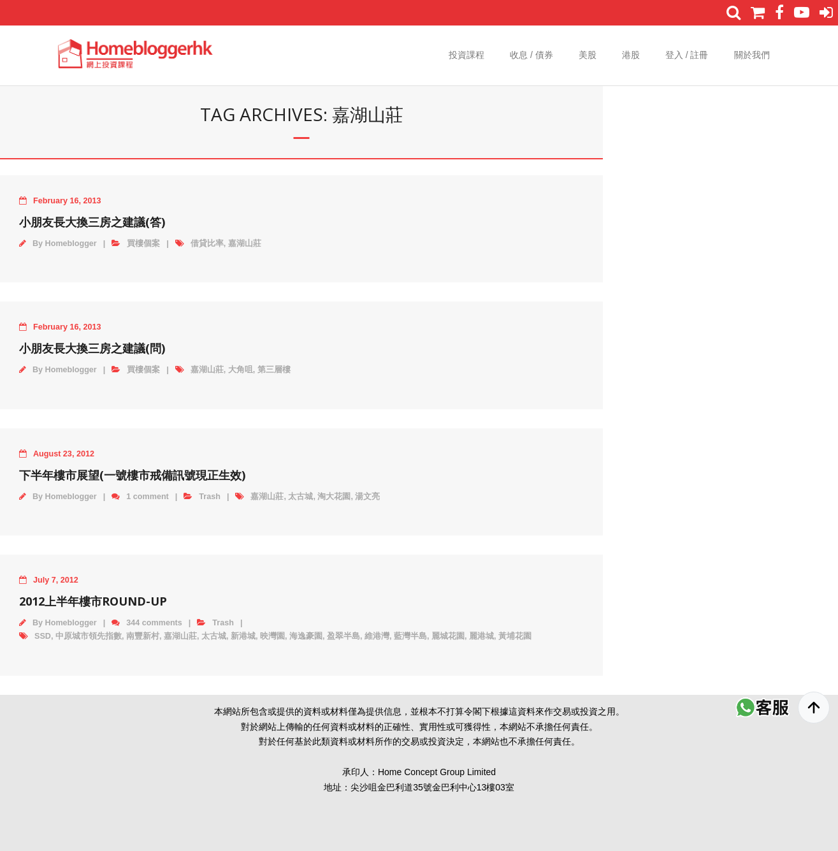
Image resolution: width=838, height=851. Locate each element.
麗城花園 (448, 636)
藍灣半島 (410, 636)
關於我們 (752, 55)
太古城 (300, 496)
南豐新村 (142, 636)
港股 (631, 55)
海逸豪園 (305, 636)
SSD (42, 636)
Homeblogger (71, 243)
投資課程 (466, 55)
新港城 (243, 636)
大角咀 (240, 369)
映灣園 (272, 636)
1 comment (147, 496)
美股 (587, 55)
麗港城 (481, 636)
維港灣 (377, 636)
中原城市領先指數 (88, 636)
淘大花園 (333, 496)
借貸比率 (207, 243)
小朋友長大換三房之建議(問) (92, 348)
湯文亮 (367, 496)
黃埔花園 (514, 636)
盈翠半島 (343, 636)
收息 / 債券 (531, 55)
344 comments (154, 622)
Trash (209, 496)
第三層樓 (274, 369)
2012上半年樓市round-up (93, 601)
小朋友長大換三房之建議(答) (92, 221)
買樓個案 (143, 243)
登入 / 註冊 (687, 55)
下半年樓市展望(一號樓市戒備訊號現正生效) (132, 475)
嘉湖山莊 (244, 243)
